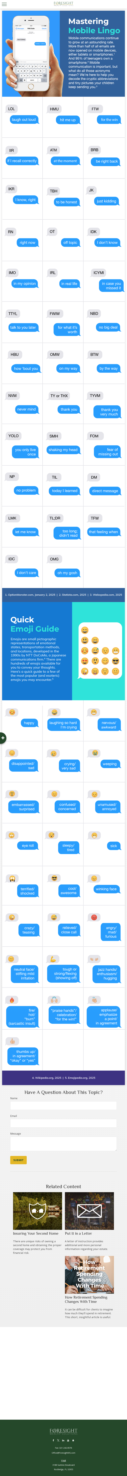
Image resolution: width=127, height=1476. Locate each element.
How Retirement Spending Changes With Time (86, 1299)
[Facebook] (53, 1440)
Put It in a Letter (78, 1233)
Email (13, 1116)
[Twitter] (58, 1440)
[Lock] (73, 1440)
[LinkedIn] (63, 1440)
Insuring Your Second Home (35, 1233)
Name (13, 1098)
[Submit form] (18, 1160)
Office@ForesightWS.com (63, 1452)
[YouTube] (68, 1440)
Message (15, 1133)
